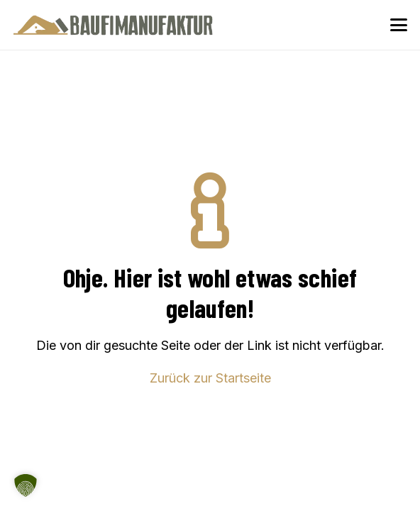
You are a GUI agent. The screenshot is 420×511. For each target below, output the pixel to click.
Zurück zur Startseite (210, 377)
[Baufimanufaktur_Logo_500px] (113, 24)
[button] (399, 24)
